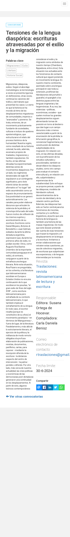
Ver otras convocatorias (24, 396)
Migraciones (13, 65)
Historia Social (14, 75)
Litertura (11, 70)
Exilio (25, 65)
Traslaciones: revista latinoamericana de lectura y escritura (49, 276)
